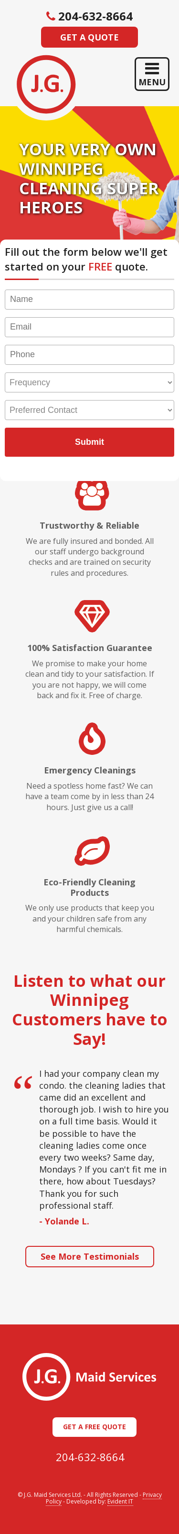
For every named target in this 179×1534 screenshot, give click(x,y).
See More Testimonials (90, 1256)
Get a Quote (89, 37)
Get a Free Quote (94, 1426)
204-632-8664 (90, 1457)
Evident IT (120, 1501)
